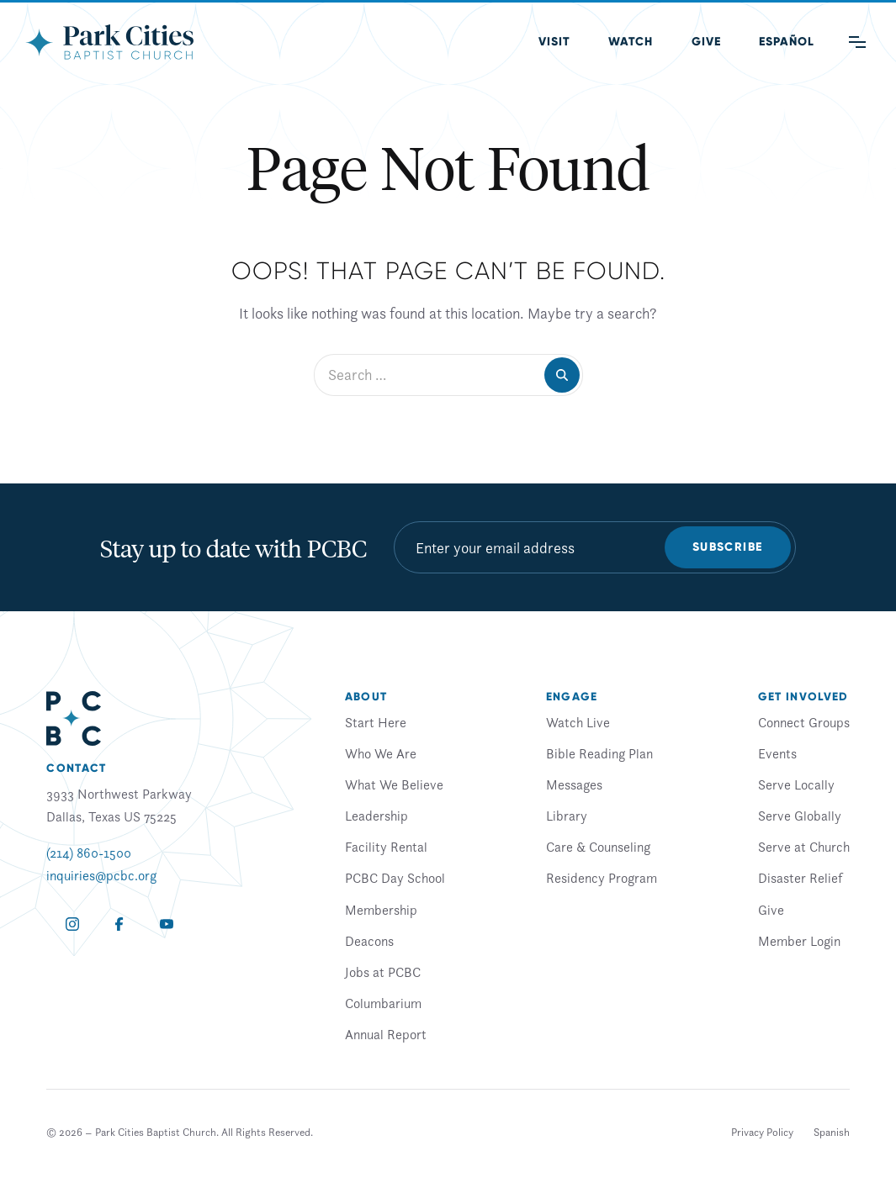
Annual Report (386, 1034)
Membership (381, 909)
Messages (574, 784)
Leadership (376, 815)
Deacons (369, 940)
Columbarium (383, 1003)
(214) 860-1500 (88, 852)
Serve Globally (799, 815)
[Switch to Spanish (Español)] (787, 42)
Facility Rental (386, 846)
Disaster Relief (800, 877)
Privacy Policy (762, 1132)
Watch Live (578, 722)
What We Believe (394, 784)
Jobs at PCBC (383, 972)
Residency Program (601, 877)
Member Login (799, 940)
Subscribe (727, 547)
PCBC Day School (395, 877)
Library (566, 815)
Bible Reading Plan (599, 753)
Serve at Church (804, 846)
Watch (630, 41)
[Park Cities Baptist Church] (109, 42)
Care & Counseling (598, 846)
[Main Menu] (857, 42)
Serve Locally (796, 784)
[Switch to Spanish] (832, 1132)
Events (777, 753)
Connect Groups (804, 722)
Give (706, 41)
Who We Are (380, 753)
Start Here (375, 722)
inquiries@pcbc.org (101, 875)
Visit (554, 41)
